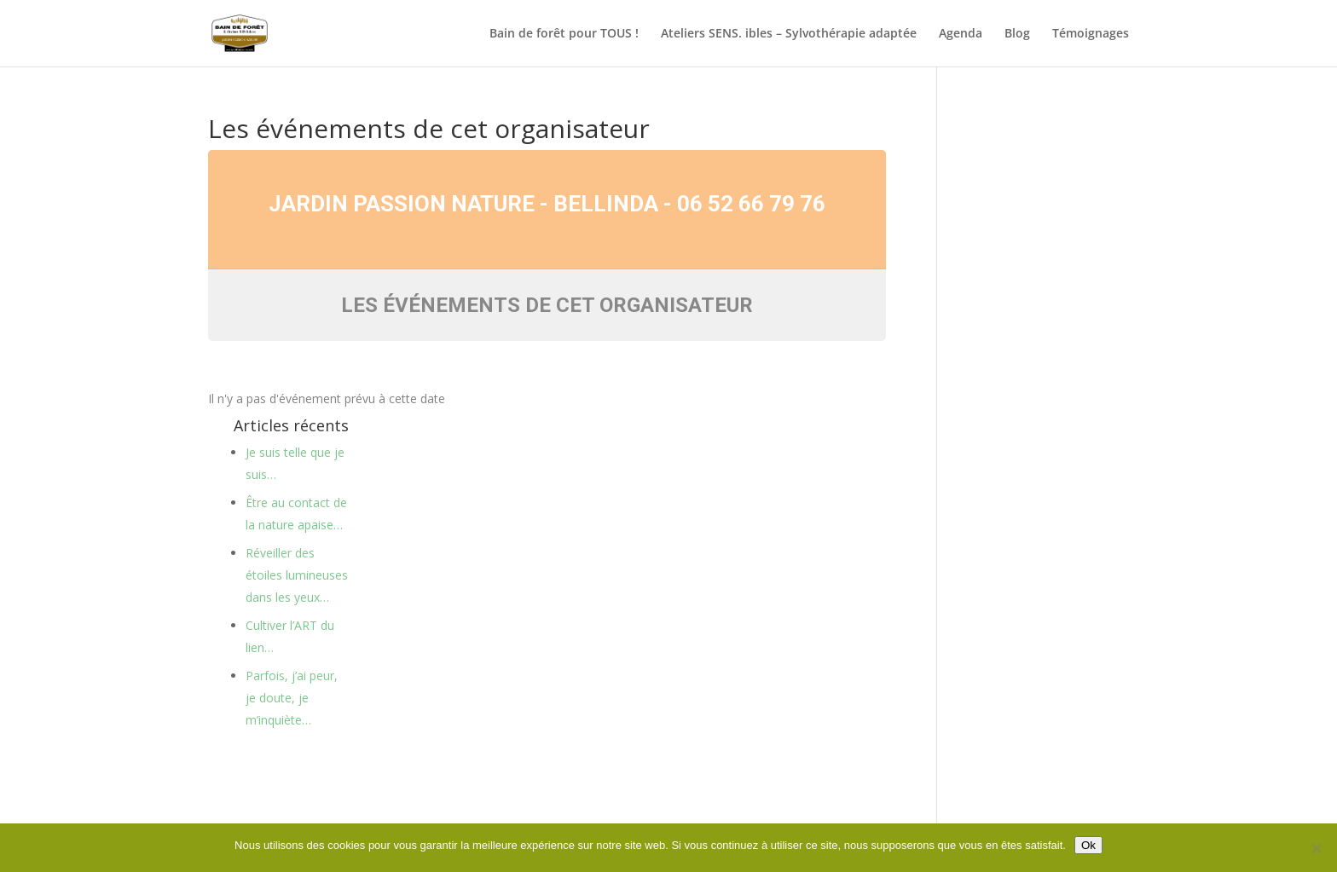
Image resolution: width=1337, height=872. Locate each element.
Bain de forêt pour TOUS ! (564, 34)
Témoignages (1090, 34)
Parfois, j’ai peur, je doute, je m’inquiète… (292, 697)
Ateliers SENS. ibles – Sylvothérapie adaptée (789, 34)
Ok (1088, 845)
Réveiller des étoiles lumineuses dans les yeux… (297, 575)
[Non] (1315, 848)
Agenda (960, 34)
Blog (1017, 34)
